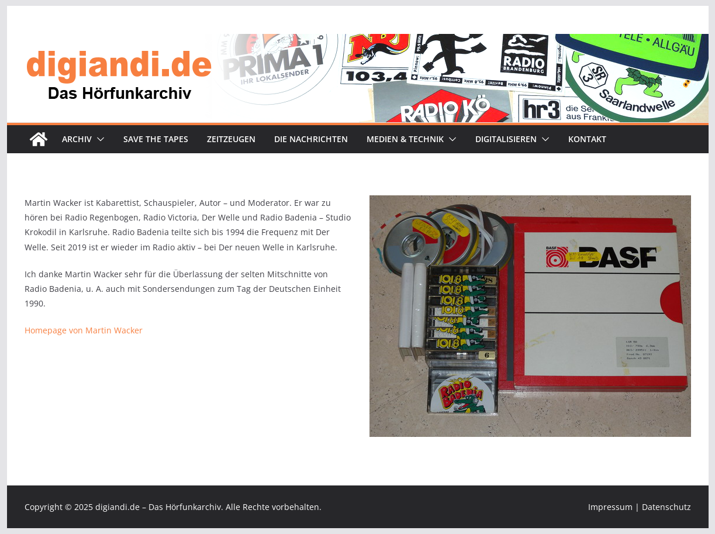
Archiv (77, 138)
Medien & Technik (405, 138)
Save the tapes (155, 138)
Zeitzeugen (231, 138)
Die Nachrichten (311, 138)
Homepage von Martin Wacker (84, 330)
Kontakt (587, 138)
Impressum (610, 506)
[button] (98, 139)
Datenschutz (666, 506)
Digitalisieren (506, 138)
